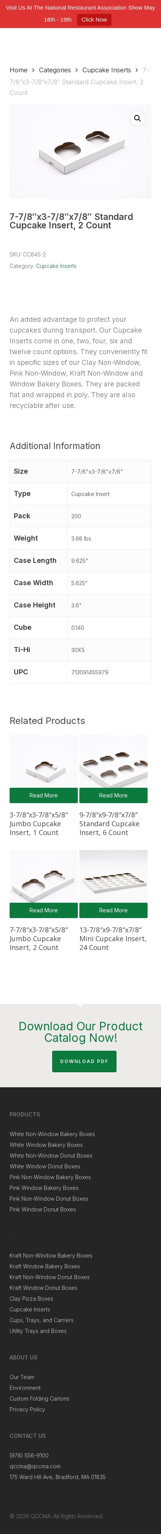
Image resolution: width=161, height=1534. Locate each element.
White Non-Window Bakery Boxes (52, 1134)
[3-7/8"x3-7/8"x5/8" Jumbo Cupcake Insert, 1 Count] (43, 769)
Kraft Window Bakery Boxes (45, 1266)
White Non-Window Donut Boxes (51, 1155)
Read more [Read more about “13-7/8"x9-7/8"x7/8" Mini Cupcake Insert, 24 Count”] (113, 910)
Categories (55, 70)
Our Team (22, 1377)
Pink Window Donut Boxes (43, 1209)
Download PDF (84, 1061)
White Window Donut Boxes (45, 1166)
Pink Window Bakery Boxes (44, 1188)
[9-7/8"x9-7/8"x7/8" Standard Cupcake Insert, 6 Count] (113, 769)
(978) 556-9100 (29, 1455)
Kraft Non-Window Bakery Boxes (51, 1255)
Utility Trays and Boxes (38, 1331)
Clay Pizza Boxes (31, 1298)
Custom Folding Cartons (39, 1398)
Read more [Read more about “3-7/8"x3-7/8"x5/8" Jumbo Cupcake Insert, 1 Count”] (44, 795)
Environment (25, 1387)
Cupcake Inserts (106, 70)
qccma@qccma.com (35, 1466)
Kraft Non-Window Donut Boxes (50, 1277)
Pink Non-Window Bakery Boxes (50, 1177)
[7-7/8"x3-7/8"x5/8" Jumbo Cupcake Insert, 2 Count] (43, 884)
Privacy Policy (27, 1409)
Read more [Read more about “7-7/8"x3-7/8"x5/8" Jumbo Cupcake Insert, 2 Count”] (44, 910)
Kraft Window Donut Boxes (43, 1287)
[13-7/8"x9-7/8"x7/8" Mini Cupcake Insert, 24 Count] (113, 884)
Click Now (94, 19)
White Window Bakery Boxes (46, 1144)
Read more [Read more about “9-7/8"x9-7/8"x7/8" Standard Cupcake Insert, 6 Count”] (113, 795)
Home (19, 70)
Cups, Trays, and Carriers (42, 1320)
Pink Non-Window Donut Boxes (49, 1198)
